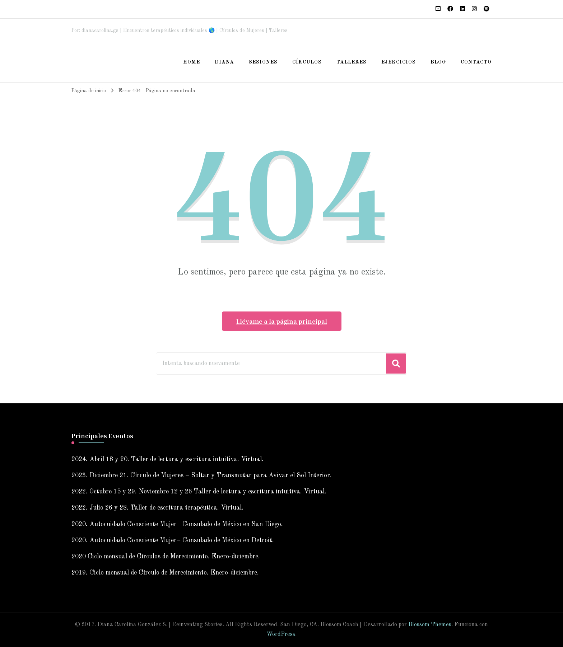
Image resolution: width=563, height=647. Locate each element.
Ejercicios (398, 62)
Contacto (476, 62)
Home (191, 62)
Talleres (351, 62)
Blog (438, 62)
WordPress (280, 634)
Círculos (307, 62)
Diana (224, 62)
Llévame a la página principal (281, 321)
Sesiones (263, 62)
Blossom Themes (429, 625)
